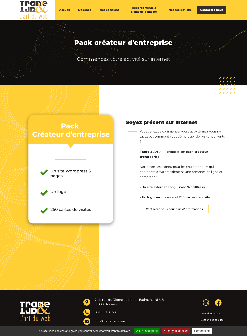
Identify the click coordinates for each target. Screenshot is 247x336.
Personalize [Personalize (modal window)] (202, 330)
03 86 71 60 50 (105, 319)
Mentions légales (212, 321)
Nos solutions (109, 13)
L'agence (84, 13)
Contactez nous (211, 13)
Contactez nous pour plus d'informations (174, 216)
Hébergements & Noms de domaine (144, 13)
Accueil (64, 13)
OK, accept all (147, 330)
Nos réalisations (180, 13)
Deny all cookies (175, 330)
